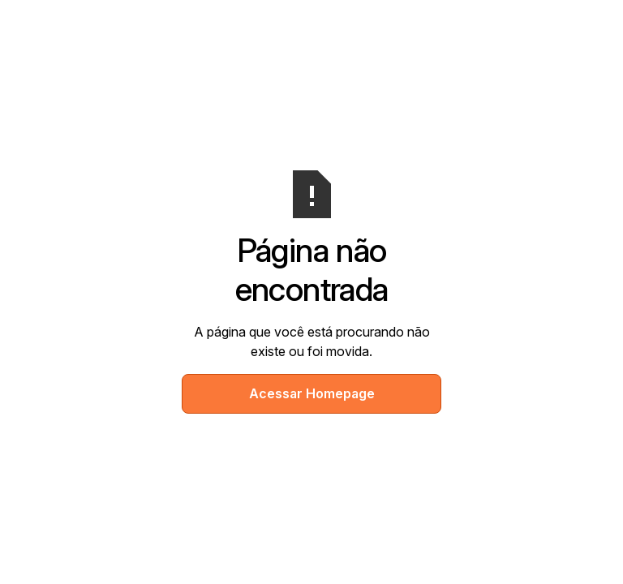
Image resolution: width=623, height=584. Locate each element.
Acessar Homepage (312, 393)
